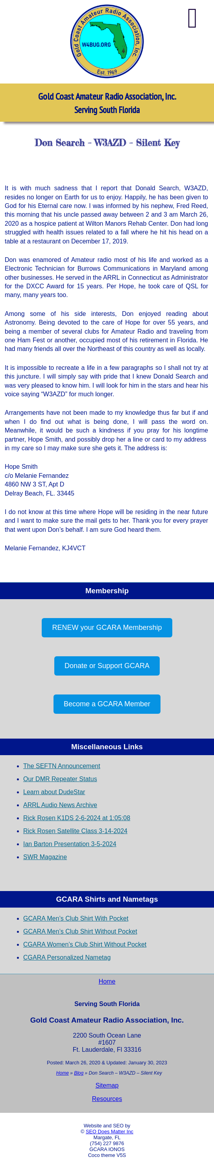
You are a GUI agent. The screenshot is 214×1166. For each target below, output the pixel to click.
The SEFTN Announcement (61, 766)
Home (107, 981)
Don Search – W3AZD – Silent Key (107, 143)
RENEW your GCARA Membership (107, 627)
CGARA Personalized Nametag (67, 957)
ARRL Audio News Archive (60, 805)
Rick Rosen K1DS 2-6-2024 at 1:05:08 (76, 818)
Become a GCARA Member (107, 704)
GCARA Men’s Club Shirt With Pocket (75, 918)
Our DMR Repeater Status (60, 779)
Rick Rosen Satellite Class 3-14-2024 (75, 831)
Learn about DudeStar (54, 792)
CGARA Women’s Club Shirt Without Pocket (84, 944)
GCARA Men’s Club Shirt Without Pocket (80, 931)
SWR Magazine (45, 857)
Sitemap (107, 1085)
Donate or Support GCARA (107, 666)
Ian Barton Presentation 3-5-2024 (69, 844)
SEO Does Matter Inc (109, 1131)
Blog (78, 1073)
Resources (107, 1098)
